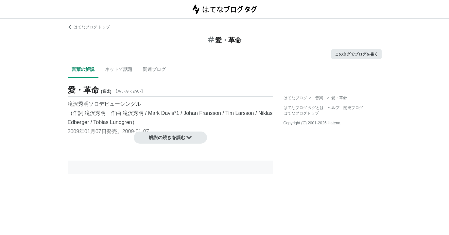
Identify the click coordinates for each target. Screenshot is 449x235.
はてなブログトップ (301, 113)
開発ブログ (353, 107)
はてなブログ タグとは (304, 107)
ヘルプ (333, 107)
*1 (176, 113)
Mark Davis (161, 113)
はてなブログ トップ (89, 27)
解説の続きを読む (170, 137)
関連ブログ (154, 69)
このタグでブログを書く (356, 54)
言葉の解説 (83, 69)
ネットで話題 (118, 69)
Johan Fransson (202, 113)
